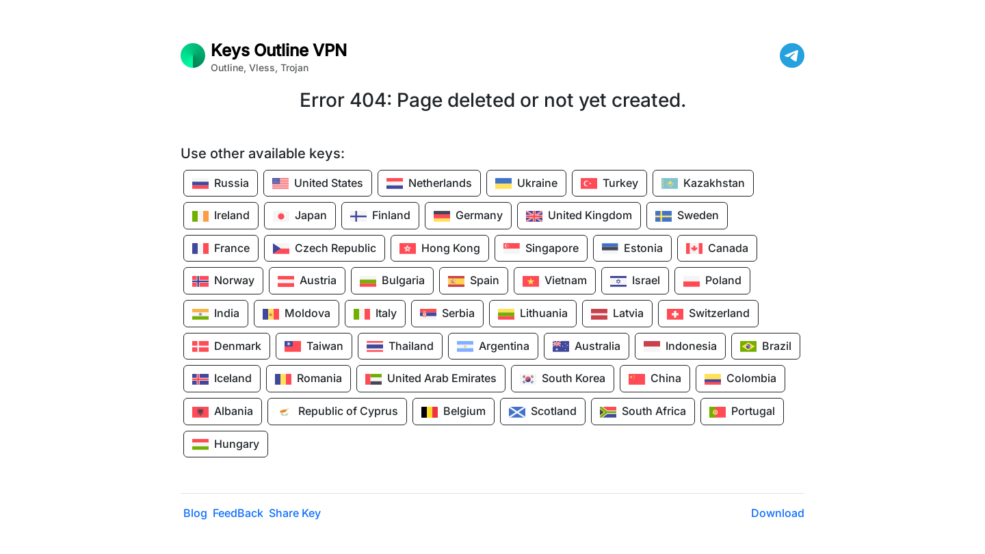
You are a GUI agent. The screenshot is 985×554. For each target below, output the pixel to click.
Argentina (493, 346)
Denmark (226, 346)
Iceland (222, 379)
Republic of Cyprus (337, 412)
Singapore (541, 248)
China (655, 379)
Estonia (632, 248)
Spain (473, 281)
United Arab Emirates (431, 379)
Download (777, 513)
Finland (380, 216)
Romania (308, 379)
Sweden (687, 216)
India (215, 314)
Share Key (295, 513)
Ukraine (526, 183)
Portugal (742, 412)
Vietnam (555, 281)
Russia (220, 183)
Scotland (543, 412)
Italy (375, 314)
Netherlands (429, 183)
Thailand (400, 346)
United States (317, 183)
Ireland (221, 216)
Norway (223, 281)
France (221, 248)
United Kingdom (579, 216)
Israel (635, 281)
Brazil (765, 346)
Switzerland (708, 314)
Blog (195, 513)
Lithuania (533, 314)
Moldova (296, 314)
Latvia (617, 314)
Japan (300, 216)
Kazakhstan (703, 183)
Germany (468, 216)
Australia (586, 346)
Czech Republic (324, 248)
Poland (712, 281)
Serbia (447, 314)
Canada (717, 248)
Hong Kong (439, 248)
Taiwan (314, 346)
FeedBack (238, 513)
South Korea (562, 379)
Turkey (609, 183)
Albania (222, 412)
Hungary (225, 444)
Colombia (740, 379)
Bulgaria (392, 281)
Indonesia (680, 346)
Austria (307, 281)
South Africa (643, 412)
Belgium (453, 412)
